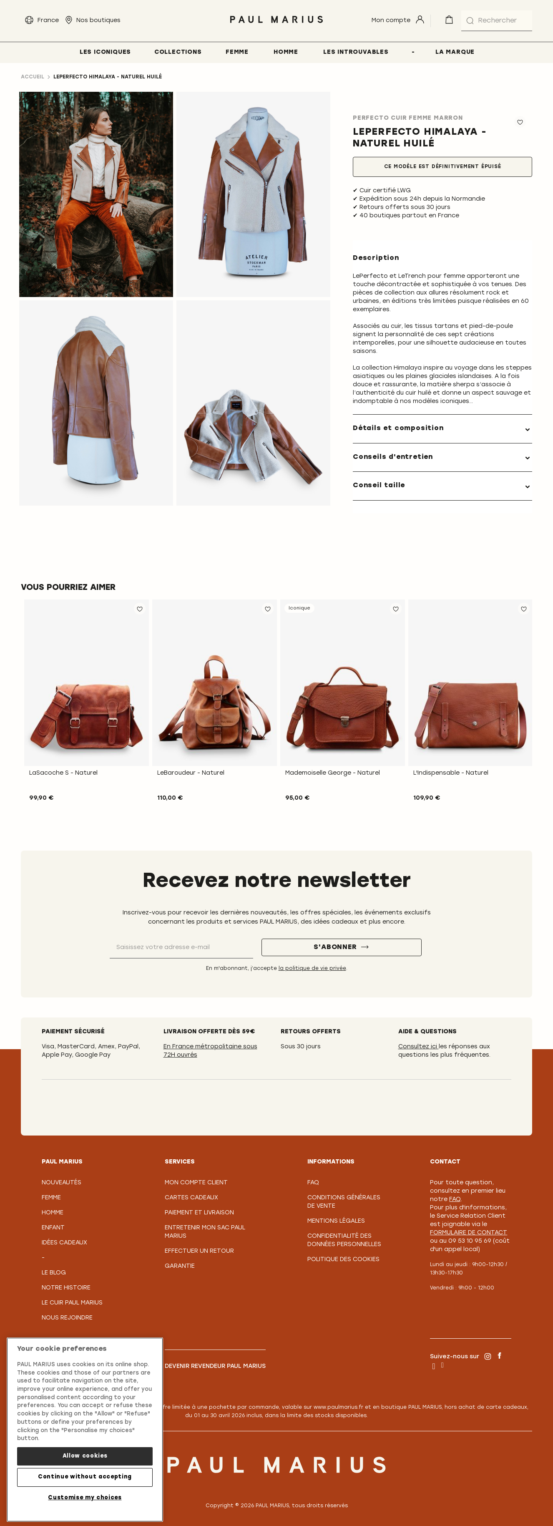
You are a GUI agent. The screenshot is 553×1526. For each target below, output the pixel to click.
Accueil (32, 77)
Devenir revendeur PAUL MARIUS (215, 1366)
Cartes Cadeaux (191, 1198)
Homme (52, 1213)
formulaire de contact (468, 1233)
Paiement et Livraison (199, 1213)
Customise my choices (84, 1498)
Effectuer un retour (199, 1251)
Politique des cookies (343, 1260)
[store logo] (276, 25)
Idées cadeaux (64, 1243)
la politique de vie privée (312, 968)
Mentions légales (336, 1221)
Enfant (53, 1228)
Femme (51, 1198)
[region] (85, 1429)
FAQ (313, 1183)
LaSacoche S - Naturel (63, 773)
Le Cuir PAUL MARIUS (72, 1303)
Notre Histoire (66, 1288)
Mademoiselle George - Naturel (332, 773)
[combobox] (496, 20)
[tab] (442, 428)
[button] (140, 608)
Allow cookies (85, 1456)
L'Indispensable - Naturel (450, 773)
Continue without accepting (85, 1477)
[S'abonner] (341, 947)
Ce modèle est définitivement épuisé (442, 166)
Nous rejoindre (67, 1318)
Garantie (180, 1266)
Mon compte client (196, 1183)
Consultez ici (418, 1047)
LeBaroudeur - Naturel (190, 773)
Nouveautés (61, 1183)
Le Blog (54, 1273)
